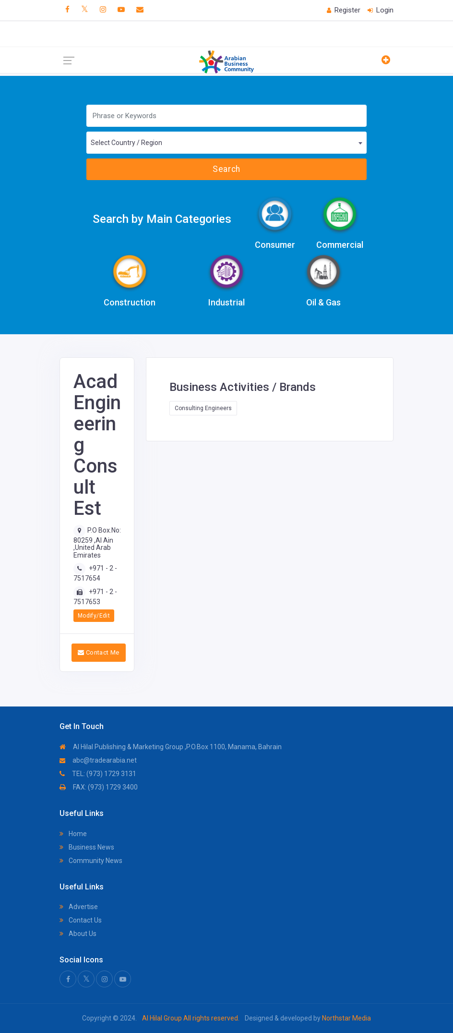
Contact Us (81, 920)
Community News (91, 860)
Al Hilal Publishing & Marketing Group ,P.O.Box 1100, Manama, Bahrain (171, 747)
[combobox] (226, 143)
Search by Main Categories (162, 219)
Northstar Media (346, 1018)
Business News (87, 847)
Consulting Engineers (203, 408)
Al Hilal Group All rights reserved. (191, 1018)
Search (226, 169)
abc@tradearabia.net (98, 760)
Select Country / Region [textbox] (126, 142)
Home (73, 834)
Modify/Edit (94, 615)
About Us (78, 933)
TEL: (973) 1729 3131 (98, 774)
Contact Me (98, 652)
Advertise (79, 907)
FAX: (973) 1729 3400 (99, 787)
